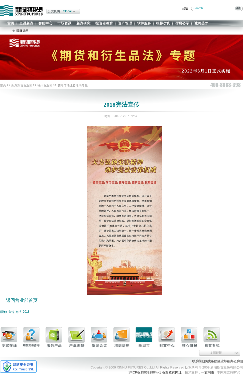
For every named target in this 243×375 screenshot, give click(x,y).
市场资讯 (64, 23)
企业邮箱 (224, 361)
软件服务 (144, 23)
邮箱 (185, 9)
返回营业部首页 (22, 300)
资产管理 (125, 23)
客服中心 (45, 23)
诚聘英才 (201, 23)
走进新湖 (26, 23)
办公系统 (236, 361)
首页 (10, 23)
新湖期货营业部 (21, 85)
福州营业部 (44, 85)
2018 (26, 311)
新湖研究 (83, 23)
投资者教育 (104, 23)
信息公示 (182, 23)
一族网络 (207, 372)
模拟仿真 (163, 23)
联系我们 (198, 361)
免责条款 (211, 361)
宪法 (19, 312)
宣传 (11, 312)
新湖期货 (21, 10)
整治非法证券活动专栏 (73, 85)
